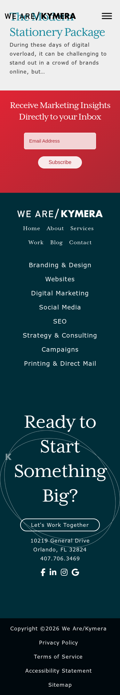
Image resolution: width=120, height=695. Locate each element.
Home (31, 229)
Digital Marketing (60, 293)
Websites (60, 279)
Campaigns (60, 349)
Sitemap (60, 684)
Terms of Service (58, 656)
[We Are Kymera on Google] (75, 572)
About (55, 229)
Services (82, 229)
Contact (80, 243)
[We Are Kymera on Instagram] (64, 572)
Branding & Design (60, 265)
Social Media (60, 307)
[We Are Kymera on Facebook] (43, 572)
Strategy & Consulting (60, 335)
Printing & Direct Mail (60, 363)
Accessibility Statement (58, 670)
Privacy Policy (58, 642)
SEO (60, 321)
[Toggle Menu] (107, 16)
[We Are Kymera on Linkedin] (53, 572)
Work (36, 243)
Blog (56, 243)
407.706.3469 (60, 558)
